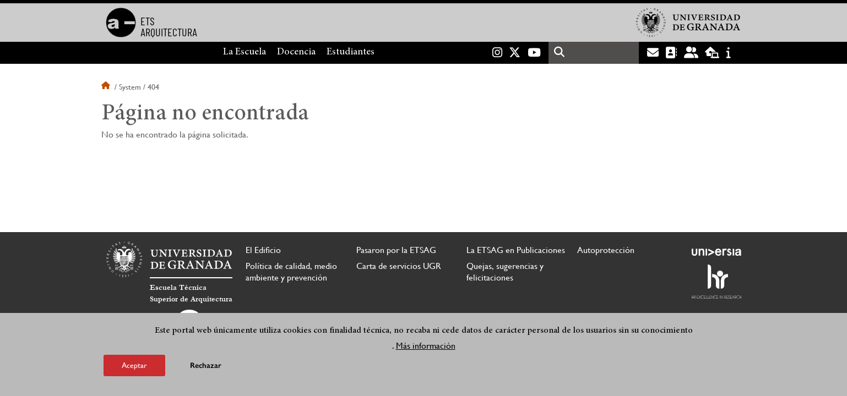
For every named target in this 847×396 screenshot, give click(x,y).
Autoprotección (605, 250)
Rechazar (205, 365)
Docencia (296, 52)
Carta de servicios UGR (398, 266)
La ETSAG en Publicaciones (515, 250)
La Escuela (244, 52)
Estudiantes (350, 52)
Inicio (106, 86)
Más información (425, 345)
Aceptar (134, 365)
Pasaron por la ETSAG (396, 250)
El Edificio (263, 250)
